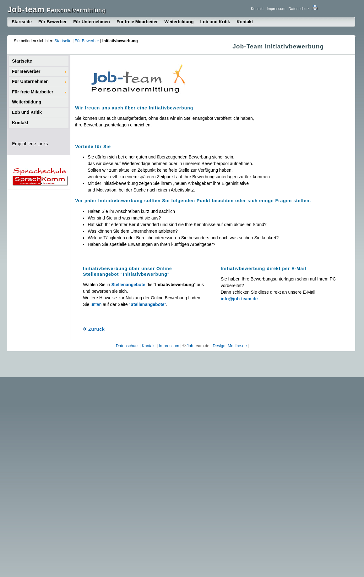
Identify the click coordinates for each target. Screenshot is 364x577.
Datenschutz (298, 9)
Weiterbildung (178, 21)
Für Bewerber (52, 21)
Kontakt (257, 9)
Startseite (22, 21)
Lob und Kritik (215, 21)
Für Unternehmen (91, 21)
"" (147, 304)
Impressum (276, 9)
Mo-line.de (237, 345)
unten (95, 304)
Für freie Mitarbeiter (137, 21)
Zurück (94, 329)
